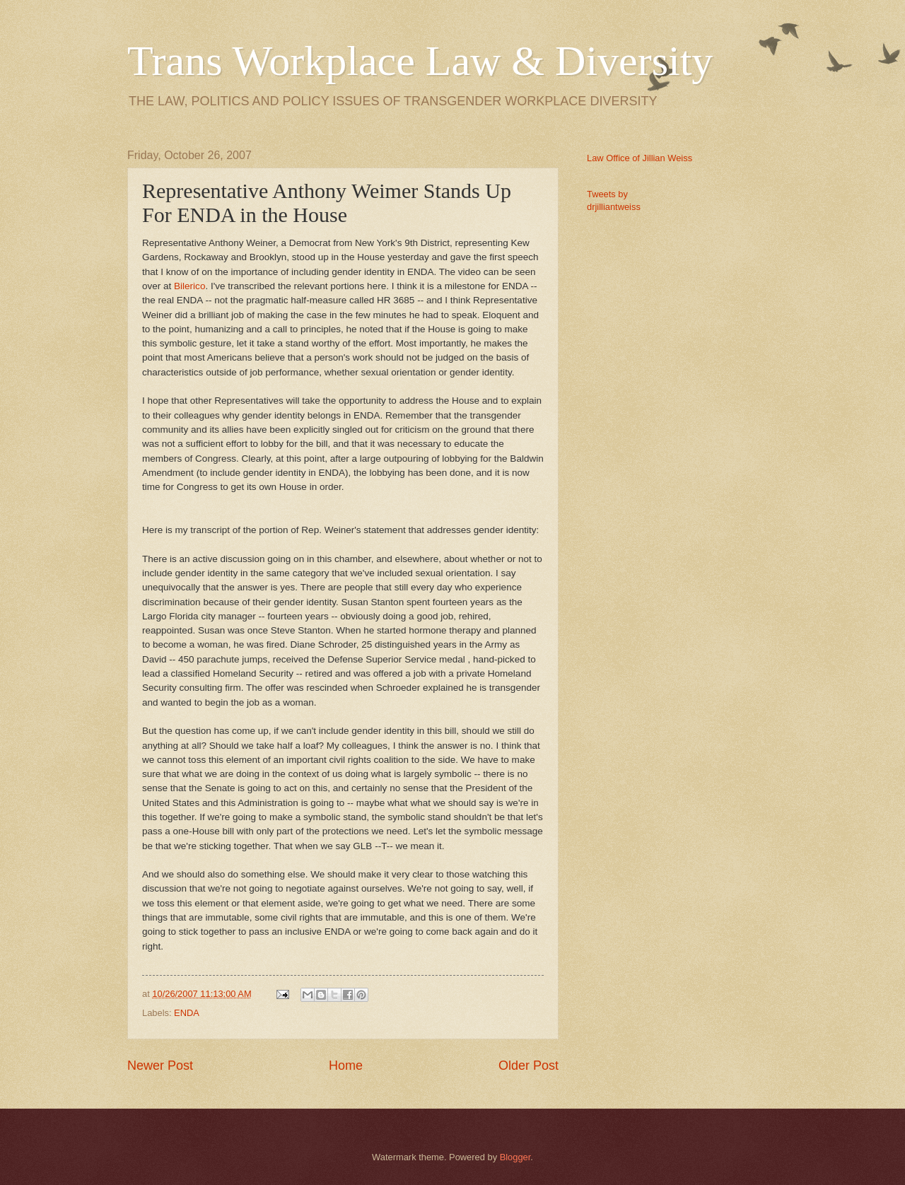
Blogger (515, 1157)
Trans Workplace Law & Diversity (420, 60)
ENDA (186, 1013)
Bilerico (189, 286)
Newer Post (160, 1065)
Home (346, 1065)
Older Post (528, 1065)
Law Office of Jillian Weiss (639, 158)
